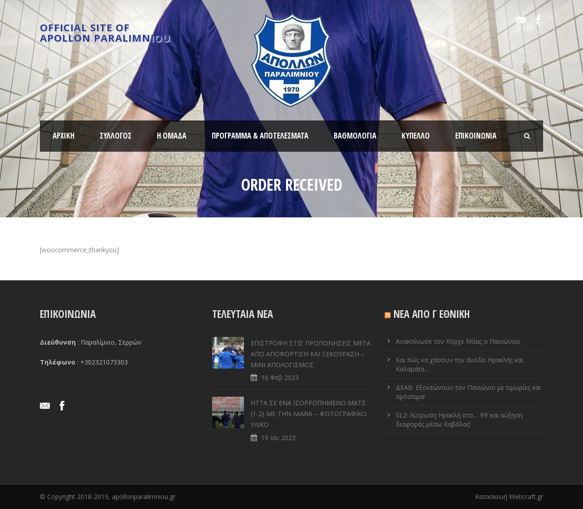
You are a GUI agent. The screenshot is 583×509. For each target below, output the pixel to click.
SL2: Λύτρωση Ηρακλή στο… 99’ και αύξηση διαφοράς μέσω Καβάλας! (459, 419)
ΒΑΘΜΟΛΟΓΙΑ (355, 135)
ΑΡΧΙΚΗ (63, 135)
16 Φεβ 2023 (280, 377)
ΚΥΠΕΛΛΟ (416, 135)
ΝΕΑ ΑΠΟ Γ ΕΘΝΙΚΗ (432, 314)
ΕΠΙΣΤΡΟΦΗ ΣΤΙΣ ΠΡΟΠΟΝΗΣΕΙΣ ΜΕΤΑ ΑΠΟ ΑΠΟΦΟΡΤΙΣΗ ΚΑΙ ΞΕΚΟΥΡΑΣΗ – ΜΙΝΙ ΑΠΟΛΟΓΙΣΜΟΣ (311, 354)
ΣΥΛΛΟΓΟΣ (115, 135)
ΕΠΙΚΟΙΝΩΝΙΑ (475, 135)
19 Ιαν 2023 (278, 437)
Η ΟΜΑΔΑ (171, 135)
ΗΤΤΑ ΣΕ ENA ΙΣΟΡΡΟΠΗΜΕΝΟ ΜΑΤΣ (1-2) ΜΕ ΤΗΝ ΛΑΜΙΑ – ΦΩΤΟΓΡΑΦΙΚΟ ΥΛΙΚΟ (309, 414)
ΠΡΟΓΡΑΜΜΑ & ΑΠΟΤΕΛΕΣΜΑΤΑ (260, 135)
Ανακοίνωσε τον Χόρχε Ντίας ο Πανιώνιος (458, 341)
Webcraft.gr (526, 496)
